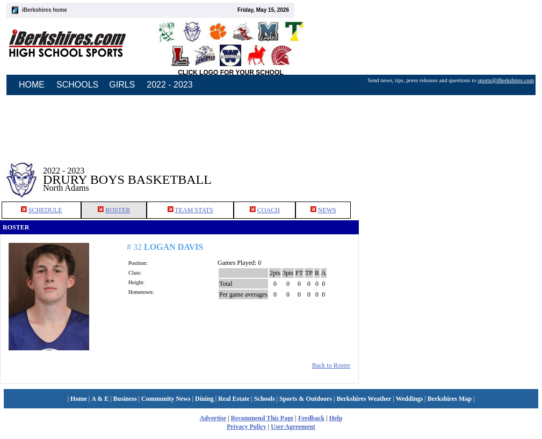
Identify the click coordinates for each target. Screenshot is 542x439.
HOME (32, 84)
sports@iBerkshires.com (506, 80)
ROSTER (117, 210)
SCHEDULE (45, 210)
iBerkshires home (44, 10)
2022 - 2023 (169, 84)
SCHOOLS (77, 84)
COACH (268, 210)
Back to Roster (331, 365)
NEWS (327, 210)
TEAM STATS (194, 210)
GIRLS (122, 84)
